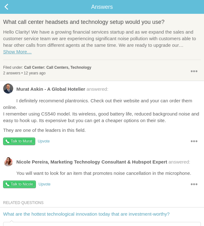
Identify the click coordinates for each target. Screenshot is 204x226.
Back (12, 7)
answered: (55, 90)
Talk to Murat (21, 141)
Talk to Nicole (22, 184)
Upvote (44, 141)
